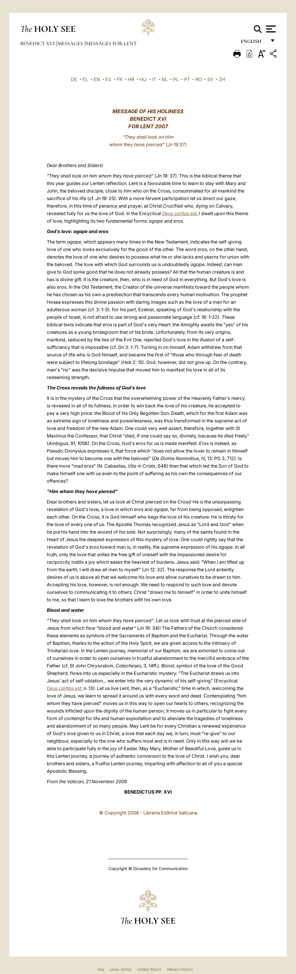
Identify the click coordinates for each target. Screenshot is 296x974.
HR (131, 79)
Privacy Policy (180, 970)
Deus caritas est (179, 213)
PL (176, 79)
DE (74, 79)
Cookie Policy (149, 970)
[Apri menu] (270, 29)
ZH (222, 79)
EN (97, 79)
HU (143, 79)
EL (85, 79)
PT (187, 79)
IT (154, 79)
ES (108, 79)
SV (210, 79)
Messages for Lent (111, 43)
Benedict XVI (38, 43)
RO (198, 79)
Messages (71, 43)
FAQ (101, 970)
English (253, 42)
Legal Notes (121, 970)
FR (119, 79)
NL (165, 79)
